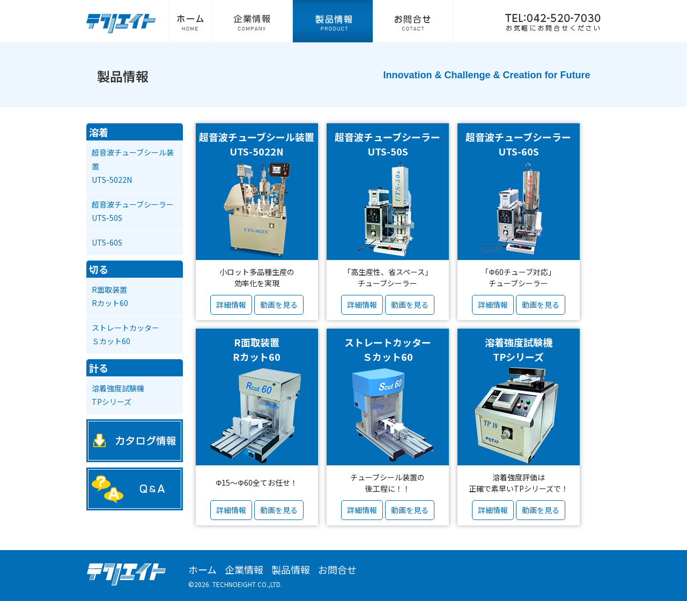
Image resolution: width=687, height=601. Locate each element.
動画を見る (279, 304)
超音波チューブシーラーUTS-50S (133, 211)
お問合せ (413, 21)
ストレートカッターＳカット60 (125, 334)
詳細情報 (231, 304)
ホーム (190, 21)
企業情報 (252, 21)
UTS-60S (107, 242)
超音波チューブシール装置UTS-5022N (133, 165)
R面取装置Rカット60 (110, 296)
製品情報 (332, 21)
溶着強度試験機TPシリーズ (118, 395)
